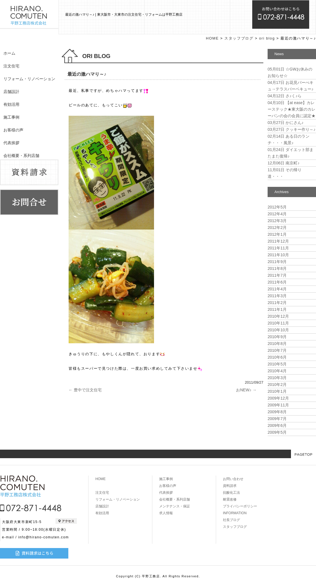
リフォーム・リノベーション (29, 79)
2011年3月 (277, 296)
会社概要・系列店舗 (21, 155)
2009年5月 (277, 432)
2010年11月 (278, 323)
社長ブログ (231, 520)
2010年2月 (277, 384)
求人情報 (166, 513)
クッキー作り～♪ (291, 129)
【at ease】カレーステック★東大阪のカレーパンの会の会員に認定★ (291, 109)
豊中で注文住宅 (85, 390)
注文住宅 (11, 66)
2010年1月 (277, 391)
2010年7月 (277, 350)
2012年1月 (277, 234)
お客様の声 (13, 130)
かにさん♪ (285, 122)
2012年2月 (277, 227)
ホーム (9, 53)
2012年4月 (277, 214)
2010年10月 (278, 330)
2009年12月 (278, 398)
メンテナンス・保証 (174, 506)
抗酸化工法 (231, 493)
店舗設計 (11, 91)
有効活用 (11, 104)
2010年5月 (277, 364)
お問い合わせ (233, 479)
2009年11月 (278, 405)
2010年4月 (277, 371)
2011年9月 (277, 261)
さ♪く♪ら (284, 96)
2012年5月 (277, 207)
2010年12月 (278, 316)
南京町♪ (283, 163)
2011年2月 (277, 302)
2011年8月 (277, 268)
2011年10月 (278, 255)
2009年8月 (277, 412)
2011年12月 (278, 241)
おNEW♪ (246, 390)
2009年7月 (277, 418)
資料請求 (230, 486)
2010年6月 (277, 357)
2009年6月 (277, 425)
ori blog (267, 38)
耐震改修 (230, 499)
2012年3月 (277, 220)
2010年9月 (277, 336)
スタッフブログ (238, 38)
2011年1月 (277, 309)
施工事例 (11, 117)
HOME (212, 38)
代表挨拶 (11, 142)
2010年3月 (277, 377)
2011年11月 (278, 248)
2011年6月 (277, 282)
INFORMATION (235, 513)
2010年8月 (277, 343)
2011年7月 (277, 275)
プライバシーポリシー (240, 506)
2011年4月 (277, 289)
